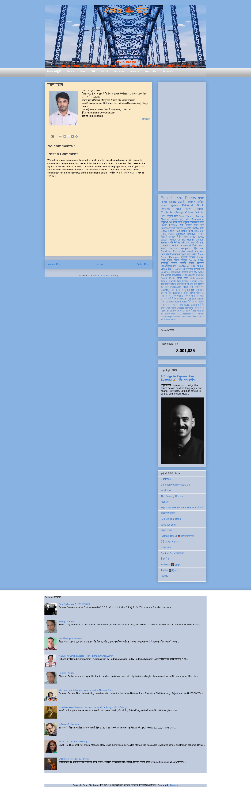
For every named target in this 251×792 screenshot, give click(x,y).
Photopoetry (170, 317)
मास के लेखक (165, 319)
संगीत (163, 317)
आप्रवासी (200, 296)
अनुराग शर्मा (172, 216)
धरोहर (163, 234)
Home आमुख (53, 71)
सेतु (93, 71)
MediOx (165, 501)
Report (193, 281)
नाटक (178, 290)
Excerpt (186, 228)
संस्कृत (184, 260)
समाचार (185, 236)
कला (191, 272)
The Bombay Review (172, 496)
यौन (162, 305)
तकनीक (176, 311)
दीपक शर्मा (177, 222)
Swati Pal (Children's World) (73, 741)
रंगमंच (188, 311)
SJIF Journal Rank (171, 519)
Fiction (191, 202)
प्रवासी (184, 257)
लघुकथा (164, 222)
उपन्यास (164, 299)
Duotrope (166, 479)
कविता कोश (166, 547)
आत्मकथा (176, 254)
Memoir (199, 239)
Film (180, 305)
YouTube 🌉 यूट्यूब (170, 564)
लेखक (164, 205)
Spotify (164, 576)
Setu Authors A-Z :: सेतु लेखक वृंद (74, 604)
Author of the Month (181, 239)
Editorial (187, 205)
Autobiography (168, 266)
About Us (150, 71)
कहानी (181, 202)
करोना (183, 263)
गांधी (185, 275)
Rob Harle (181, 231)
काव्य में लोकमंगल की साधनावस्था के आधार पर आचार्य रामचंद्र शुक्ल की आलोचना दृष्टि (93, 707)
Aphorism (171, 308)
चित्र (163, 254)
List (163, 216)
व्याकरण (168, 305)
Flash (193, 236)
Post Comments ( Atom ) (105, 275)
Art (170, 222)
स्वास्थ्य (173, 296)
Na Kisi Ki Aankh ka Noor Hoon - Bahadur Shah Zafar (86, 656)
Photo (172, 278)
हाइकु (175, 305)
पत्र (196, 251)
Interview (165, 228)
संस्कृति (173, 284)
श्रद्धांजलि (200, 275)
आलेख (172, 202)
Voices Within (194, 212)
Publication (175, 287)
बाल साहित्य (176, 228)
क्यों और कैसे (192, 284)
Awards (134, 71)
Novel (190, 251)
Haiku (200, 257)
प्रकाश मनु (177, 219)
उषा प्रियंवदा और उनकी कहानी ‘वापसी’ (74, 759)
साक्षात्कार (165, 242)
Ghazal (195, 228)
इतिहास (185, 272)
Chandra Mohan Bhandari (176, 245)
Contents (166, 212)
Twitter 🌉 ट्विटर (169, 570)
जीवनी (169, 254)
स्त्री (186, 278)
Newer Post (54, 264)
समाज (163, 308)
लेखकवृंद (146, 119)
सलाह (167, 296)
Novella (182, 266)
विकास (193, 311)
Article (199, 209)
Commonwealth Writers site (176, 484)
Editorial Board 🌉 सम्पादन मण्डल (177, 536)
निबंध (179, 236)
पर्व (202, 287)
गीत (171, 242)
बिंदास (171, 234)
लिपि (202, 305)
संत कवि (165, 287)
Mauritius (165, 290)
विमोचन (175, 299)
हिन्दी (179, 198)
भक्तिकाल (200, 293)
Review (165, 209)
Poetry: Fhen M (66, 621)
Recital (169, 311)
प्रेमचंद (190, 269)
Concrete (165, 272)
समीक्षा (200, 202)
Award (164, 278)
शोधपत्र (178, 212)
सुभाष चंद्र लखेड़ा (189, 254)
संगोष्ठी (173, 319)
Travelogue (177, 275)
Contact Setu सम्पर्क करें (172, 553)
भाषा (202, 251)
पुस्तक (174, 205)
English (167, 198)
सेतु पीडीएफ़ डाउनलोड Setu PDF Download (182, 507)
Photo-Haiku (176, 314)
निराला (185, 287)
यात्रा (193, 266)
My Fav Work (167, 302)
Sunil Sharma (186, 216)
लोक (162, 296)
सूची (181, 225)
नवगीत (201, 302)
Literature (177, 293)
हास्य (184, 290)
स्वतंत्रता (182, 299)
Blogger (174, 785)
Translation (198, 219)
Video (201, 281)
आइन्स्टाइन (181, 284)
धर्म (169, 299)
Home (99, 264)
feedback (187, 314)
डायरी (196, 308)
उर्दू (188, 266)
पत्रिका (201, 314)
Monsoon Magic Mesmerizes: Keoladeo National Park (86, 690)
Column (191, 275)
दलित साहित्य (189, 293)
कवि (187, 219)
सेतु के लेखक (166, 530)
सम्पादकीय (194, 222)
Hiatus (104, 71)
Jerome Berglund (179, 248)
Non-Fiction (182, 281)
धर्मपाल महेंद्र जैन (194, 225)
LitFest (190, 290)
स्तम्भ (188, 209)
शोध (202, 228)
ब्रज (202, 308)
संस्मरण (172, 236)
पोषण (191, 263)
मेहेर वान (199, 248)
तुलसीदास (195, 305)
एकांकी (194, 314)
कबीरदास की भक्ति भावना (69, 724)
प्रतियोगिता (165, 284)
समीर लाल (199, 242)
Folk (163, 311)
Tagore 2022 (180, 269)
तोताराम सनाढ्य (198, 317)
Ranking (189, 308)
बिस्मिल (200, 263)
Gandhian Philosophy (173, 251)
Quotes (180, 308)
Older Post (143, 264)
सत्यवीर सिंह (199, 269)
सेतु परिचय (165, 558)
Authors (119, 71)
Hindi (164, 202)
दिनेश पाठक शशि (196, 231)
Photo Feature (169, 225)
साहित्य (192, 257)
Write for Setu (168, 524)
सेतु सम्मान (195, 287)
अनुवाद (186, 222)
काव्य (201, 198)
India (178, 209)
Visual (180, 296)
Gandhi (172, 281)
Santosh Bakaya (186, 234)
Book (200, 205)
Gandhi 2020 (196, 260)
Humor (200, 299)
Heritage (192, 299)
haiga (186, 305)
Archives (167, 71)
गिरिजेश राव (192, 302)
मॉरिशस (201, 284)
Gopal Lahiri (167, 231)
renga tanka (181, 302)
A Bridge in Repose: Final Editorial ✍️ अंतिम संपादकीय (178, 378)
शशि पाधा (189, 242)
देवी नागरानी (179, 242)
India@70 (175, 272)
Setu (83, 71)
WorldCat (166, 490)
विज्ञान (171, 268)
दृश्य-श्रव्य (199, 290)
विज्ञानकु (164, 263)
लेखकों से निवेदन (168, 513)
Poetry (190, 198)
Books (70, 71)
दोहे (172, 290)
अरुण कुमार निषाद (170, 260)
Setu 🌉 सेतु (125, 10)
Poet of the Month (184, 317)
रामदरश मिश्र (166, 293)
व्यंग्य (202, 222)
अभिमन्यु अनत (189, 296)
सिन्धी (179, 278)
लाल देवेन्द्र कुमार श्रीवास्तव (70, 638)
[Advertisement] (182, 136)
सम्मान (174, 263)
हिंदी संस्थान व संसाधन (170, 541)
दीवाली (182, 311)
